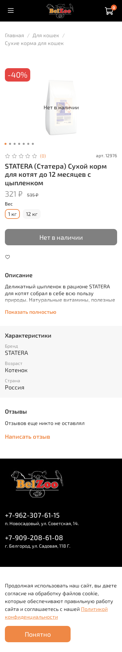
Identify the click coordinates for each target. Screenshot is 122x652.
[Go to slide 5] (23, 144)
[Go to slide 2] (10, 144)
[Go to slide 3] (14, 144)
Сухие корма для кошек (34, 43)
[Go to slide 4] (19, 144)
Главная (14, 35)
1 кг (12, 214)
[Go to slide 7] (33, 144)
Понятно (38, 634)
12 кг (31, 214)
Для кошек (46, 35)
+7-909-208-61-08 (34, 537)
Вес (9, 203)
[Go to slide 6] (28, 144)
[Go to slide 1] (5, 144)
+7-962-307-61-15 (32, 515)
